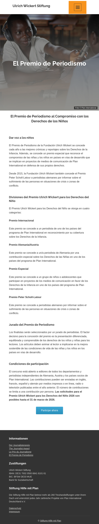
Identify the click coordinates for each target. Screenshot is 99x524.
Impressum (14, 511)
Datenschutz (15, 508)
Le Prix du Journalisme (20, 452)
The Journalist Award (19, 448)
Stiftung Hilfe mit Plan (50, 520)
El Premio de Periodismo (21, 455)
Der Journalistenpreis (19, 445)
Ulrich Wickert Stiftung (31, 6)
